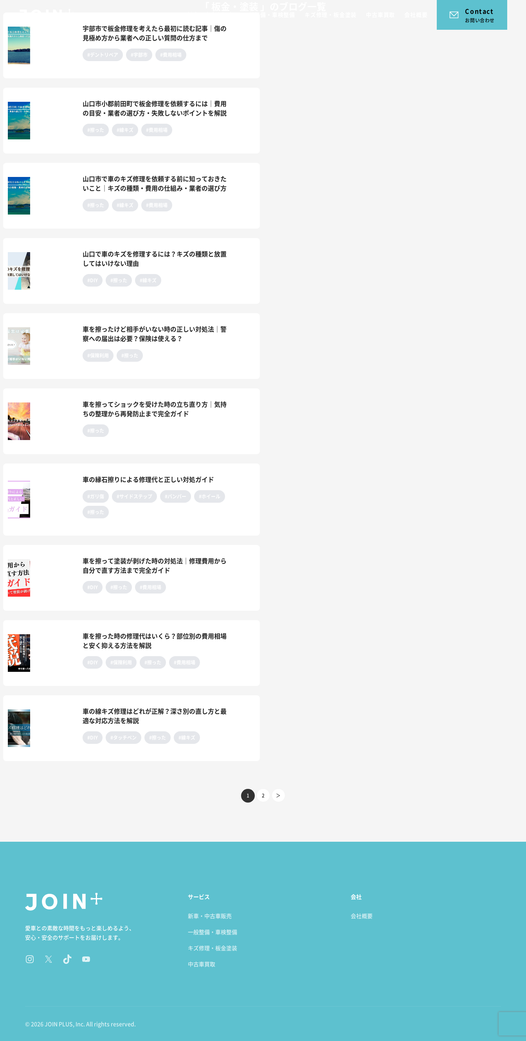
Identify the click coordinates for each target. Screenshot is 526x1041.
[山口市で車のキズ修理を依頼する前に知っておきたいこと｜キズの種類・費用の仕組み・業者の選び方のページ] (41, 196)
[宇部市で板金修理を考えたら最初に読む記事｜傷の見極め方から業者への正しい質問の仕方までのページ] (41, 45)
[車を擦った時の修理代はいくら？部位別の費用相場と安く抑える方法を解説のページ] (41, 653)
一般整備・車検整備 (269, 14)
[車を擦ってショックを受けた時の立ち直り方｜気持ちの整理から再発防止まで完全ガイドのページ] (41, 421)
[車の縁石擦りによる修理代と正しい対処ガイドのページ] (41, 499)
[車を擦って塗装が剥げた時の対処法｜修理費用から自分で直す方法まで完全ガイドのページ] (41, 578)
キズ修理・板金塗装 (330, 14)
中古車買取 (380, 14)
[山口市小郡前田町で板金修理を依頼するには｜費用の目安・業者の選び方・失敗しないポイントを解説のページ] (41, 120)
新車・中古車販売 (210, 14)
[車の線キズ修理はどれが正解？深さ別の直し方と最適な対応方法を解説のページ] (41, 728)
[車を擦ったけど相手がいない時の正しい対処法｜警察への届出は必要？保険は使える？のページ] (41, 346)
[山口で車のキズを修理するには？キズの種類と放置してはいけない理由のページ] (41, 271)
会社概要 (415, 14)
